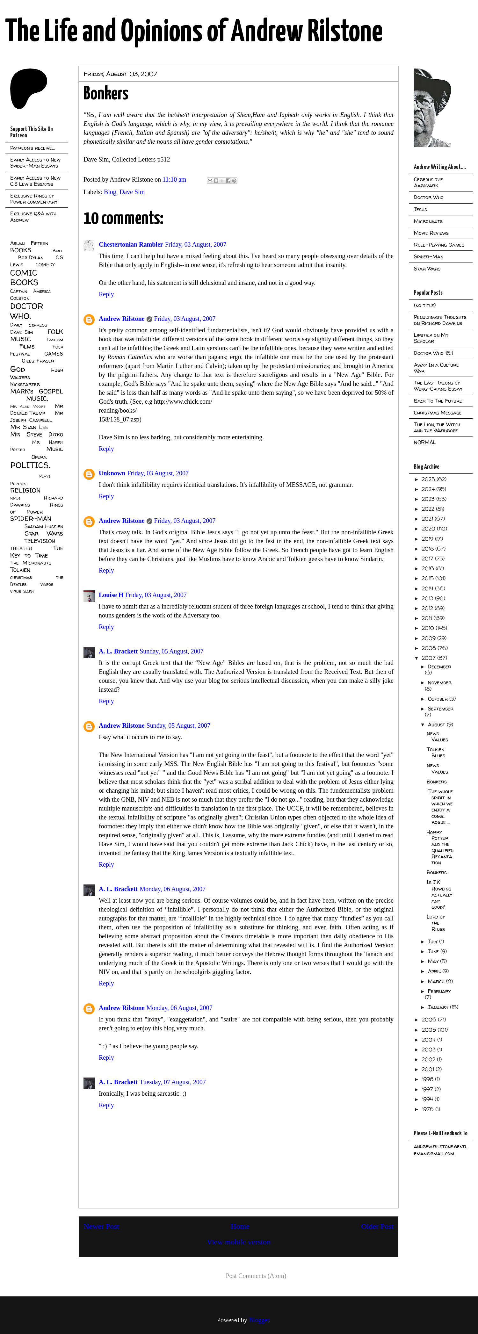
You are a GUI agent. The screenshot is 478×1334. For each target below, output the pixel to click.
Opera (39, 456)
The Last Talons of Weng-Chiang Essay (438, 385)
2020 (429, 528)
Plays (44, 476)
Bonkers (437, 781)
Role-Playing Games (439, 244)
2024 (429, 489)
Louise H (111, 594)
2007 (429, 657)
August (437, 724)
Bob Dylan (30, 257)
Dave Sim (132, 191)
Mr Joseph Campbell (36, 416)
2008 (430, 648)
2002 (429, 1059)
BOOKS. (21, 250)
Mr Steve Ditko (36, 434)
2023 (429, 498)
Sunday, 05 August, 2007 (171, 651)
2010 (429, 627)
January (439, 1007)
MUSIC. (37, 398)
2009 (429, 638)
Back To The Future (438, 400)
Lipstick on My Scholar (431, 337)
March (437, 981)
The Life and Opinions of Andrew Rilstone (194, 32)
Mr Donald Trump (36, 409)
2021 (428, 518)
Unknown (112, 473)
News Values (437, 736)
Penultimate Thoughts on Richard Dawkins (440, 320)
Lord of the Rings (436, 922)
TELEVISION (39, 540)
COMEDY (45, 265)
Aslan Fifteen (29, 243)
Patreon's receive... (32, 147)
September (440, 708)
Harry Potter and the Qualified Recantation (440, 847)
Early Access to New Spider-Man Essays (35, 162)
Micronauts (428, 221)
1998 (428, 1079)
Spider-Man (428, 256)
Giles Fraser (38, 360)
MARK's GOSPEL (36, 391)
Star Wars (44, 533)
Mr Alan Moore (27, 406)
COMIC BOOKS (24, 277)
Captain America (30, 291)
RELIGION (25, 490)
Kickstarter (25, 384)
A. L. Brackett (118, 651)
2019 (428, 538)
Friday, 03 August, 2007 (196, 244)
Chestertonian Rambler (131, 244)
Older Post (377, 1226)
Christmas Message (438, 412)
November (440, 682)
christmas (21, 577)
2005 (430, 1029)
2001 (429, 1069)
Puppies (18, 483)
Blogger (259, 1319)
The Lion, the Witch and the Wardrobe (437, 427)
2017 (428, 558)
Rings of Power (36, 508)
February (439, 991)
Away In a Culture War (436, 367)
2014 (428, 588)
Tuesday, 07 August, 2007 (173, 1081)
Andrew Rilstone (122, 318)
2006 (430, 1019)
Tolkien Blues (436, 752)
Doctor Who (429, 197)
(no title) (425, 305)
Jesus (420, 209)
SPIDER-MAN (30, 519)
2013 (428, 598)
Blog (110, 191)
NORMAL (425, 442)
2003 (429, 1049)
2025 (429, 479)
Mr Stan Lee (29, 427)
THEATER (21, 548)
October (438, 698)
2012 (428, 608)
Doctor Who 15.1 (433, 353)
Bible (58, 251)
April (435, 971)
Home (240, 1226)
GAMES (53, 353)
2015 (428, 578)
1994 (428, 1099)
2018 (428, 548)
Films (27, 346)
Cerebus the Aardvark (428, 182)
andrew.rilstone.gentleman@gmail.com (440, 1150)
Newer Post (101, 1226)
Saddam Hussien (44, 526)
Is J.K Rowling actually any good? (439, 894)
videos (46, 584)
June (434, 951)
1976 (428, 1109)
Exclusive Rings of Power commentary (33, 198)
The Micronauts (30, 562)
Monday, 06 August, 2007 (173, 888)
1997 (428, 1089)
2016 (429, 568)
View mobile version (239, 1242)
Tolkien (20, 570)
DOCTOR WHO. (26, 310)
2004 (429, 1039)
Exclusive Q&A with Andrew (33, 216)
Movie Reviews (431, 232)
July (433, 941)
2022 (429, 508)
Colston (19, 297)
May (434, 961)
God (17, 368)
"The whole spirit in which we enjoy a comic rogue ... (440, 807)
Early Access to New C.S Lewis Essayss (35, 180)
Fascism (55, 339)
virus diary (22, 591)
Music (54, 449)
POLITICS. (30, 465)
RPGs (15, 498)
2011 (427, 618)
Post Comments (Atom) (256, 1275)
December (439, 666)
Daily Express (28, 324)
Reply (106, 294)
